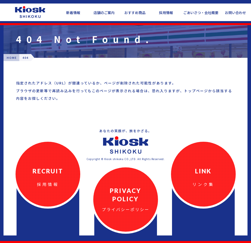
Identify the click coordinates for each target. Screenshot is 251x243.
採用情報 (166, 12)
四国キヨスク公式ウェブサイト (30, 12)
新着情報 (73, 12)
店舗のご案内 (104, 12)
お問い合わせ (235, 12)
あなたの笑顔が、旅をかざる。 (125, 130)
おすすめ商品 (134, 12)
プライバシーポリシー (125, 209)
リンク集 (203, 184)
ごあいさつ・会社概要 (200, 12)
